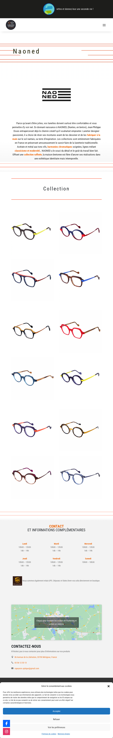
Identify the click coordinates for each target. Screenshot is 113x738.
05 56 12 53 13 (21, 663)
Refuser (56, 719)
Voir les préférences (56, 727)
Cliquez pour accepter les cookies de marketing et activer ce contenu (56, 622)
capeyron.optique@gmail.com (27, 668)
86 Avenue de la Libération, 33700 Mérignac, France (36, 657)
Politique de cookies (49, 734)
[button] (108, 686)
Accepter (56, 711)
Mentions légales (64, 734)
